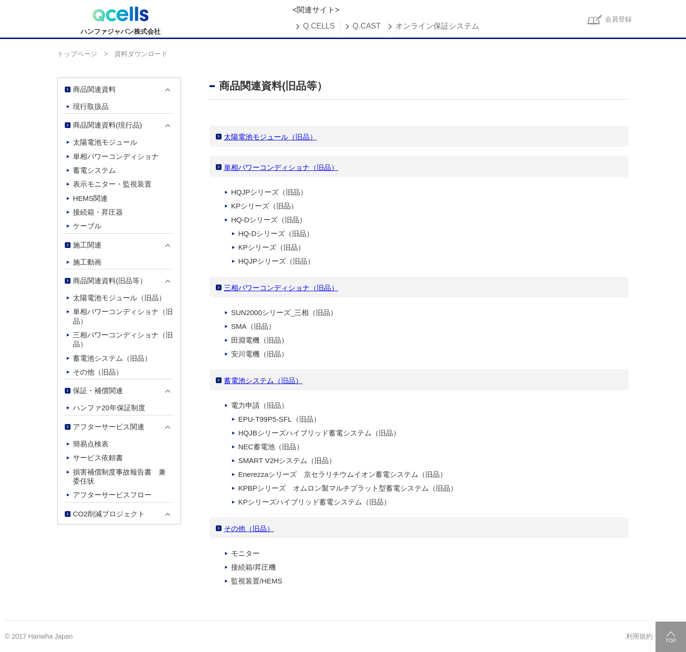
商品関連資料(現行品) (107, 125)
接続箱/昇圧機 (253, 567)
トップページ (77, 54)
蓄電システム (94, 170)
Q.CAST (367, 26)
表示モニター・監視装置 (112, 184)
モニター (245, 553)
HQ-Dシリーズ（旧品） (268, 220)
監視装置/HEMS (256, 581)
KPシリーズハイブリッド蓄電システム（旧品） (314, 502)
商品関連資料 (94, 89)
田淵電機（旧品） (259, 340)
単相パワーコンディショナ (116, 156)
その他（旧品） (249, 528)
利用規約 (639, 636)
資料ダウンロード (141, 54)
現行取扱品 (91, 106)
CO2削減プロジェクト (109, 514)
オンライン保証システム (437, 26)
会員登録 (618, 19)
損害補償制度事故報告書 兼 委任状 (123, 476)
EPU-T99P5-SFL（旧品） (279, 419)
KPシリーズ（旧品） (264, 206)
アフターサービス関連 (108, 427)
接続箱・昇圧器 (98, 212)
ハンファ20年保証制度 (109, 408)
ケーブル (87, 226)
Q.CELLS (319, 26)
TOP (671, 640)
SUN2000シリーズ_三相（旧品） (284, 312)
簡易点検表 (91, 444)
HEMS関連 (90, 198)
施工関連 (87, 245)
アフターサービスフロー (112, 495)
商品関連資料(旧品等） (110, 281)
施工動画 (87, 262)
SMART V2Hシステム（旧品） (287, 460)
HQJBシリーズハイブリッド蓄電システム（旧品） (319, 433)
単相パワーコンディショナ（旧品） (281, 167)
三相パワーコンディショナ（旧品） (281, 288)
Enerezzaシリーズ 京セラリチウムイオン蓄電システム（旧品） (342, 474)
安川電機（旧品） (259, 354)
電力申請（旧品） (259, 405)
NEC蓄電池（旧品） (270, 447)
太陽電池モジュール (105, 142)
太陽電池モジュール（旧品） (270, 137)
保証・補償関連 (98, 390)
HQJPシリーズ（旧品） (269, 192)
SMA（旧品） (253, 326)
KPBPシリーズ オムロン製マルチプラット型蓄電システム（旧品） (347, 488)
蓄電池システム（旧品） (263, 380)
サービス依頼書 (98, 458)
